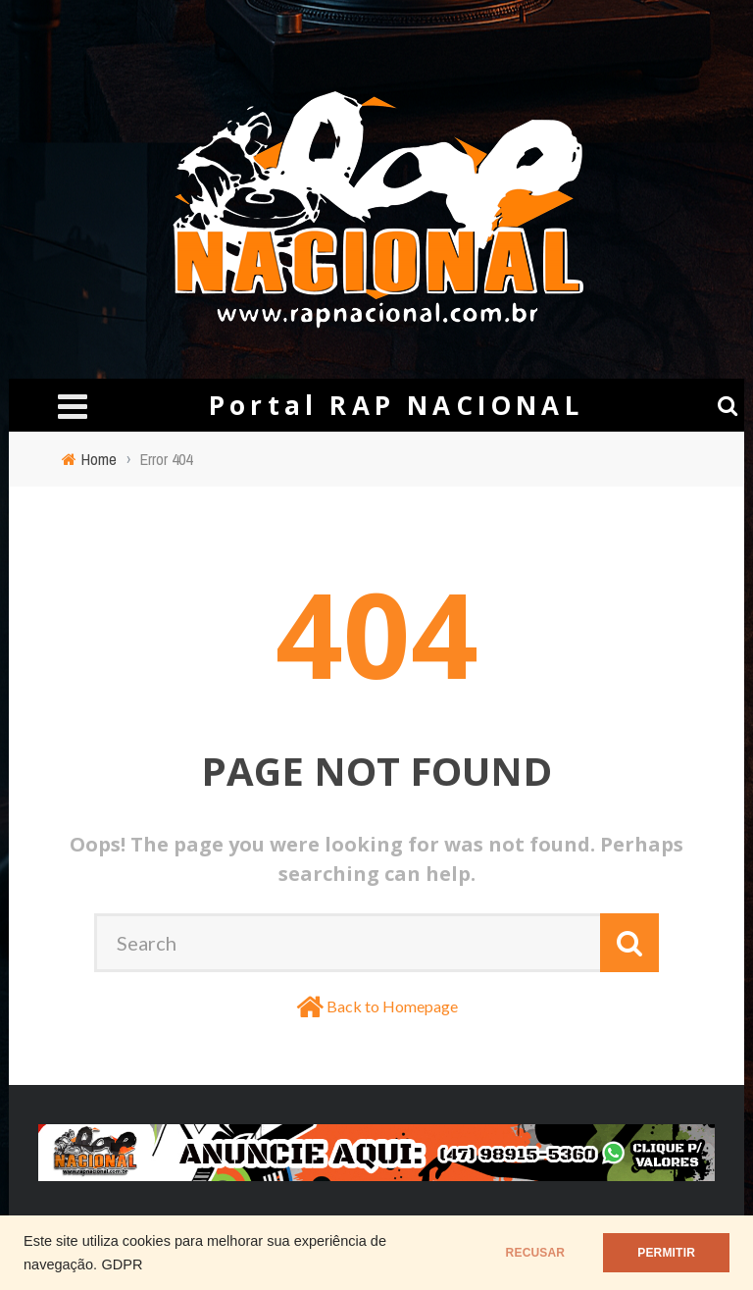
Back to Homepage (392, 1006)
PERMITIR (666, 1253)
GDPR (121, 1264)
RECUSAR (536, 1253)
